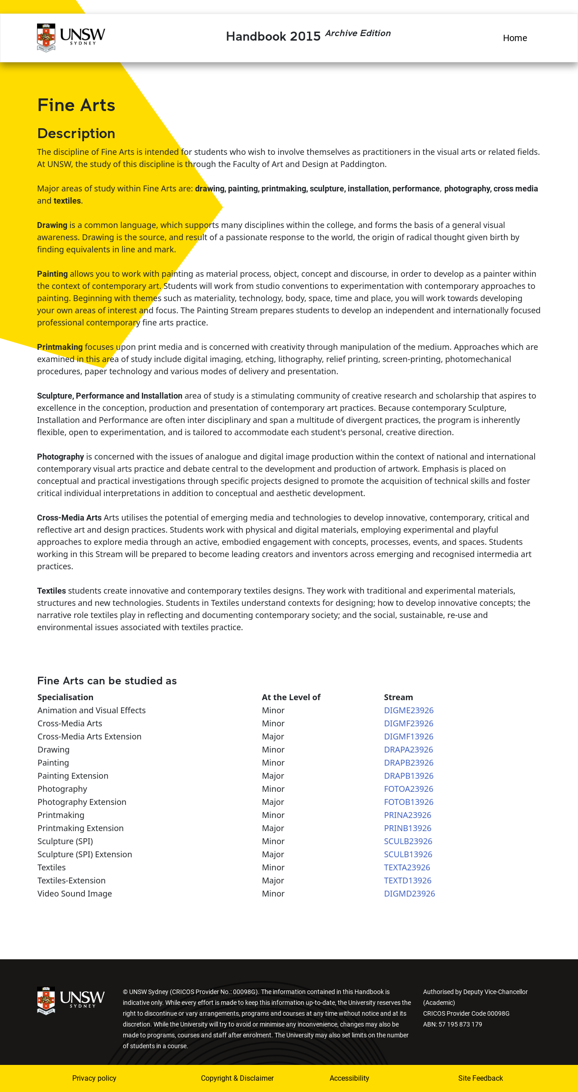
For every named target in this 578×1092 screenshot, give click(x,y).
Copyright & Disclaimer (231, 1078)
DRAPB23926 (409, 762)
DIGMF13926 (409, 736)
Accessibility (349, 1078)
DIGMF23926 (409, 723)
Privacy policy (94, 1078)
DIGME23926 (409, 710)
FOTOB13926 (409, 801)
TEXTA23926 (407, 867)
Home (515, 38)
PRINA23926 (407, 814)
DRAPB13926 (409, 775)
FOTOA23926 (408, 788)
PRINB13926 (407, 827)
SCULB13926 (408, 854)
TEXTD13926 (407, 880)
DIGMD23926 (409, 893)
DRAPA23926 (408, 749)
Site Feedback (480, 1078)
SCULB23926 (408, 841)
